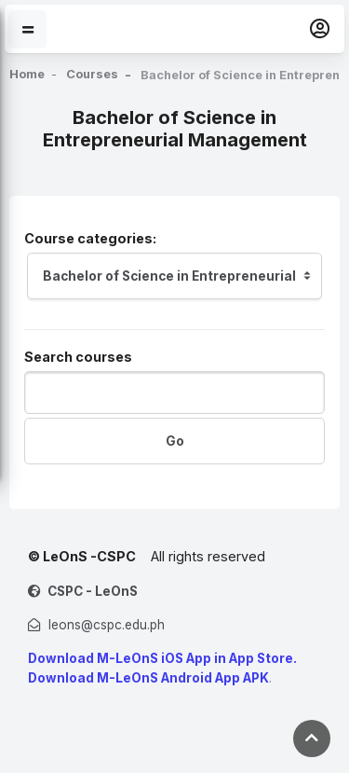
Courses (95, 74)
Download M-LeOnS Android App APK (148, 677)
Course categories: (90, 238)
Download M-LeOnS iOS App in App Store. (162, 658)
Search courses (78, 357)
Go (175, 441)
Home (28, 74)
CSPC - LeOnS (92, 591)
